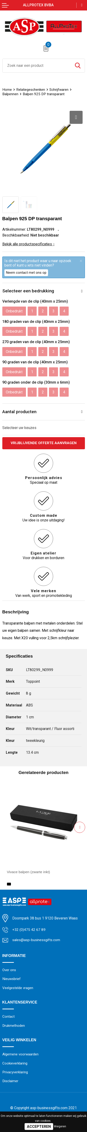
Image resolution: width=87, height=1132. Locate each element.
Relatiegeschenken (30, 90)
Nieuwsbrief (11, 979)
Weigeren (60, 1126)
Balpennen (10, 94)
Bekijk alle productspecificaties (28, 244)
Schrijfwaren (59, 90)
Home (7, 90)
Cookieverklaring (14, 1064)
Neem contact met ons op (26, 272)
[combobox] (37, 65)
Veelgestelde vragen (17, 988)
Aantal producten (19, 411)
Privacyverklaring (15, 1073)
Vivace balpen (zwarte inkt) (29, 872)
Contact (8, 1017)
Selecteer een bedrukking (28, 291)
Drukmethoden (13, 1026)
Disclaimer (10, 1082)
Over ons (9, 970)
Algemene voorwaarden (20, 1055)
